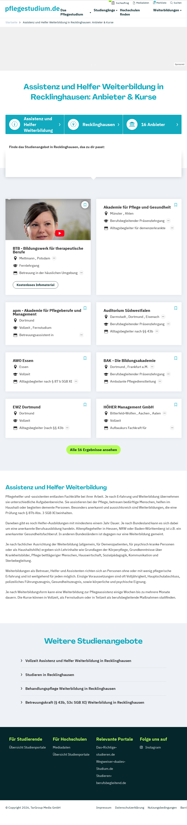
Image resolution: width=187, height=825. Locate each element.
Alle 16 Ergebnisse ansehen (93, 449)
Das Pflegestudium (71, 12)
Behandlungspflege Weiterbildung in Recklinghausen (70, 688)
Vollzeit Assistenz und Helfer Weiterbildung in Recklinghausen (78, 660)
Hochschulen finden (130, 12)
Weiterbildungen (166, 10)
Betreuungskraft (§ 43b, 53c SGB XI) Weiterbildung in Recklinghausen (84, 702)
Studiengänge (104, 10)
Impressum (103, 807)
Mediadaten (61, 747)
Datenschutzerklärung (129, 807)
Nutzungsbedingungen (162, 807)
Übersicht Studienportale (27, 747)
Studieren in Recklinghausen (49, 674)
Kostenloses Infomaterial (35, 285)
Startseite (11, 22)
